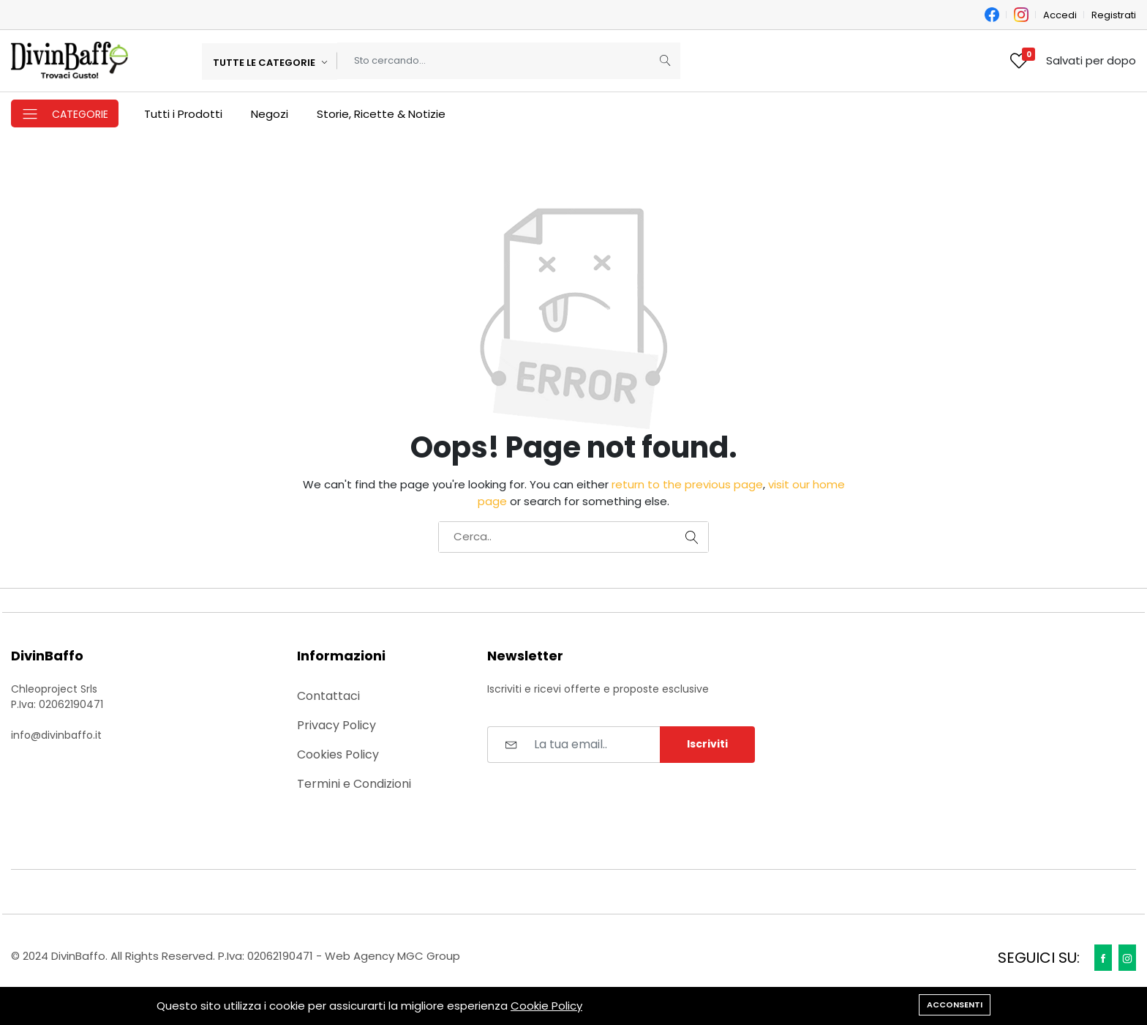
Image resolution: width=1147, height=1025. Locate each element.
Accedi (1060, 15)
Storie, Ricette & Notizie (381, 114)
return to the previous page (687, 484)
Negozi (269, 114)
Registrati (1113, 15)
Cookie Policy (546, 1005)
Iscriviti (707, 744)
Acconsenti (954, 1004)
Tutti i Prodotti (183, 114)
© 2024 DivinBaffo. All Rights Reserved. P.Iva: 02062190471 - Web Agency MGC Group (235, 955)
